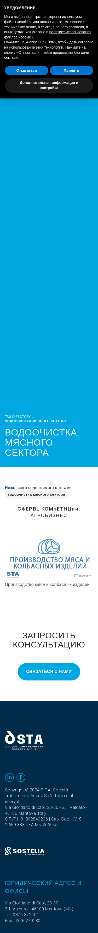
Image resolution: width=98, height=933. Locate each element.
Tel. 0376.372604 (22, 915)
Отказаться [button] (26, 70)
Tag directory (18, 416)
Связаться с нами (49, 672)
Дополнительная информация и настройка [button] (49, 85)
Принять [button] (71, 70)
